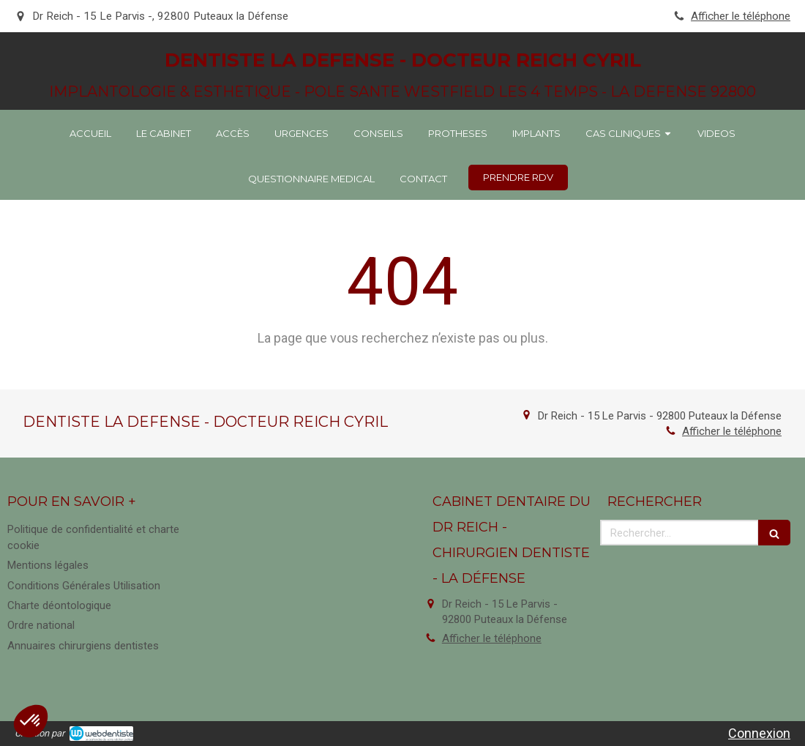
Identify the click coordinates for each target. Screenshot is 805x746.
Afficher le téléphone (740, 16)
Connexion (759, 733)
